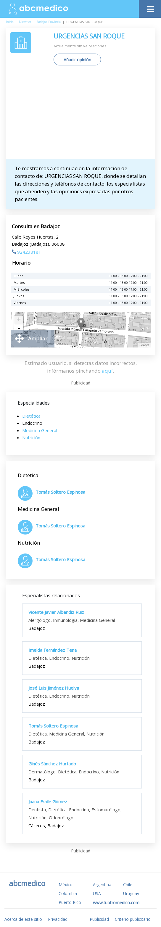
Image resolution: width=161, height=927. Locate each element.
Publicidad (99, 919)
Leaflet (144, 345)
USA (97, 893)
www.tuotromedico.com (116, 902)
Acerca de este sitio (23, 919)
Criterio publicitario (133, 919)
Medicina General (39, 430)
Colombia (68, 893)
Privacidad (57, 919)
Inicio (9, 22)
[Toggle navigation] (149, 7)
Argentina (102, 884)
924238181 (26, 252)
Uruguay (131, 893)
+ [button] (19, 320)
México (66, 884)
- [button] (19, 328)
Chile (127, 884)
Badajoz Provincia (49, 22)
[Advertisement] (85, 114)
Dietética (25, 22)
